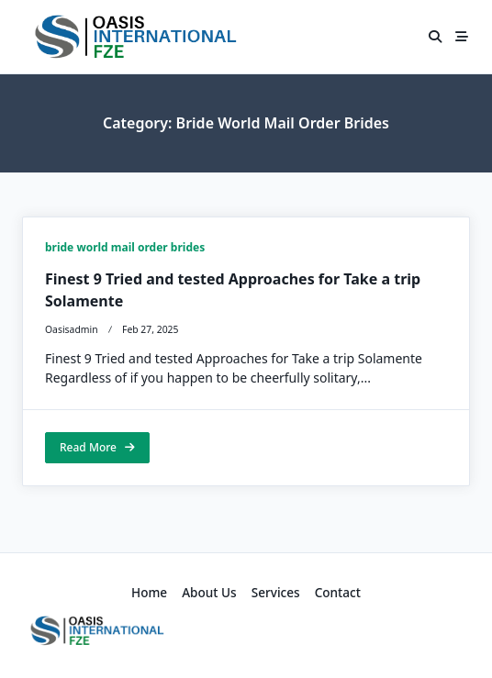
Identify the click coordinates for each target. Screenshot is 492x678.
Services (276, 592)
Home (149, 592)
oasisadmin (71, 329)
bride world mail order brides (125, 247)
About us (209, 592)
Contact (338, 592)
